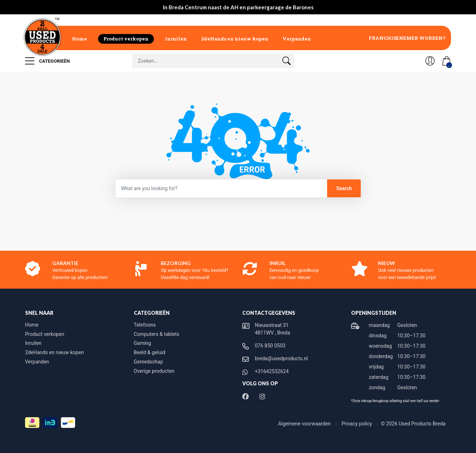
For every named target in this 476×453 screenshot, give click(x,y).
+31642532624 (272, 371)
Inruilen (176, 38)
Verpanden (296, 38)
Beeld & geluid (149, 352)
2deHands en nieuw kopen (234, 38)
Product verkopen (126, 38)
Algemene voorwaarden (305, 424)
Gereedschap (148, 362)
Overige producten (154, 371)
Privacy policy (357, 424)
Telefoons (145, 325)
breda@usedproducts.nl (281, 358)
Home (79, 38)
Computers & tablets (156, 334)
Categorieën (47, 61)
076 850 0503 (270, 345)
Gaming (142, 343)
